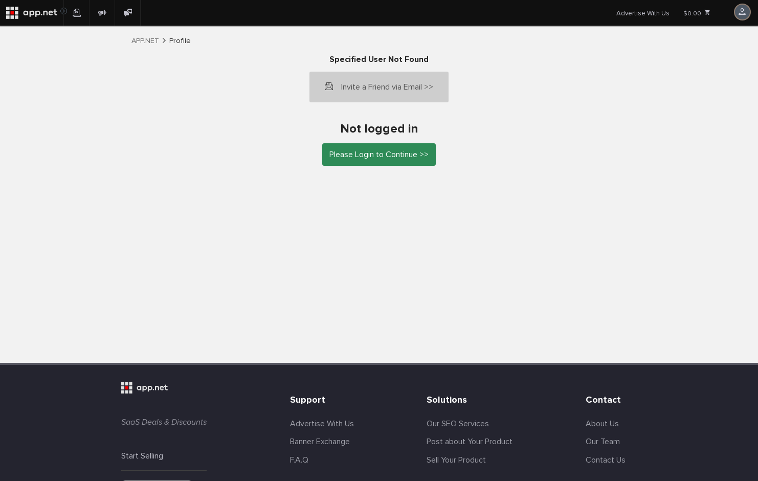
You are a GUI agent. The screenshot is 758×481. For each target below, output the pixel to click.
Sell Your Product (456, 460)
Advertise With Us (643, 13)
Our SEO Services (458, 424)
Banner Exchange (320, 442)
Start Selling (142, 456)
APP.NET (145, 41)
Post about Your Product (469, 442)
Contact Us (606, 460)
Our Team (603, 442)
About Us (602, 424)
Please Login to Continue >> (379, 154)
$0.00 (697, 13)
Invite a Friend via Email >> (387, 87)
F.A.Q (299, 460)
